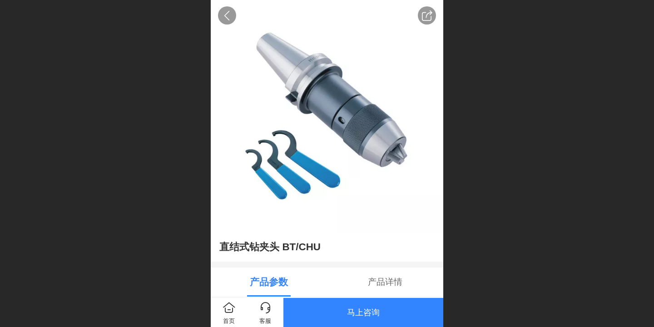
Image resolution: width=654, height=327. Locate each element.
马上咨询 (363, 312)
